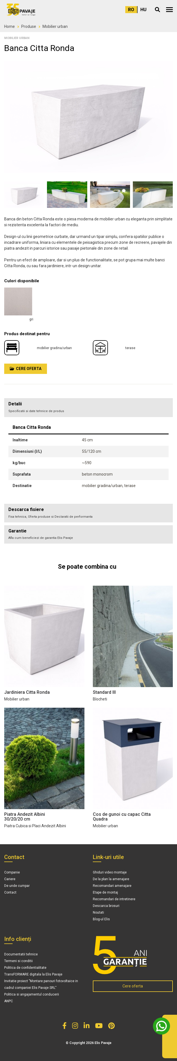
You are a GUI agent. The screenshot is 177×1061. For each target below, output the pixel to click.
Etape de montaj (105, 892)
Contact (10, 892)
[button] (169, 9)
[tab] (88, 513)
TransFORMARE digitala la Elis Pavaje (33, 974)
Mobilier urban (55, 26)
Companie (12, 872)
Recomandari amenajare (112, 886)
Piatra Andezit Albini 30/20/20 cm (24, 817)
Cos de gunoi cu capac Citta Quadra (122, 817)
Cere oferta (25, 368)
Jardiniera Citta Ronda (27, 692)
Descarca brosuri (106, 906)
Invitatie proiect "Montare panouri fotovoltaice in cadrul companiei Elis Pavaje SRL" (41, 984)
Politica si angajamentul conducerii (31, 994)
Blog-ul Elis (101, 919)
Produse (28, 26)
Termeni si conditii (18, 961)
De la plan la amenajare (111, 879)
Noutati (98, 912)
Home (9, 26)
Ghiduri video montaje (110, 872)
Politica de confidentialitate (25, 968)
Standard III (104, 692)
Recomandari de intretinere (114, 899)
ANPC (8, 1001)
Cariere (9, 879)
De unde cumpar (17, 886)
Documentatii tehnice (21, 954)
